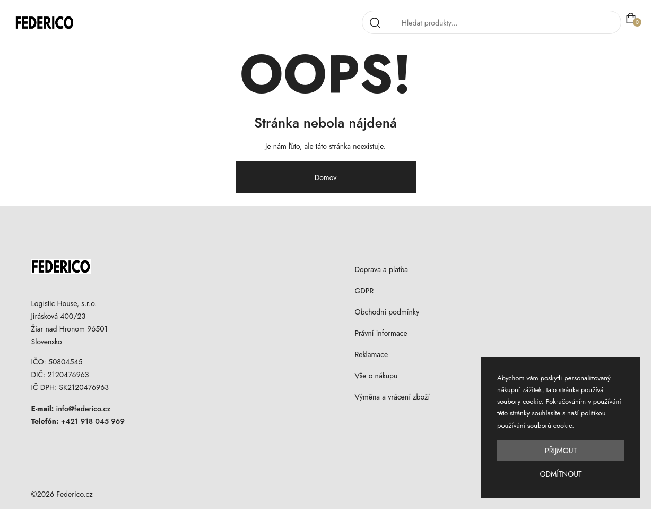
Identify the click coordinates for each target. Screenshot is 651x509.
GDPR (364, 290)
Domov (326, 177)
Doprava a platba (381, 269)
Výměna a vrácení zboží (392, 397)
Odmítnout (560, 474)
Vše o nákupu (375, 375)
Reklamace (371, 354)
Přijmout (561, 450)
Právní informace (380, 333)
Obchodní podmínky (386, 312)
